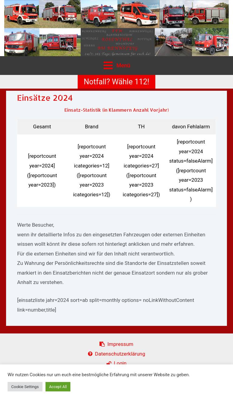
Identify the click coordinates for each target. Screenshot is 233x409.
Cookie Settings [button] (25, 386)
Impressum (116, 344)
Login (116, 363)
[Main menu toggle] (116, 65)
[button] (116, 82)
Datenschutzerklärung (116, 354)
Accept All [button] (58, 386)
